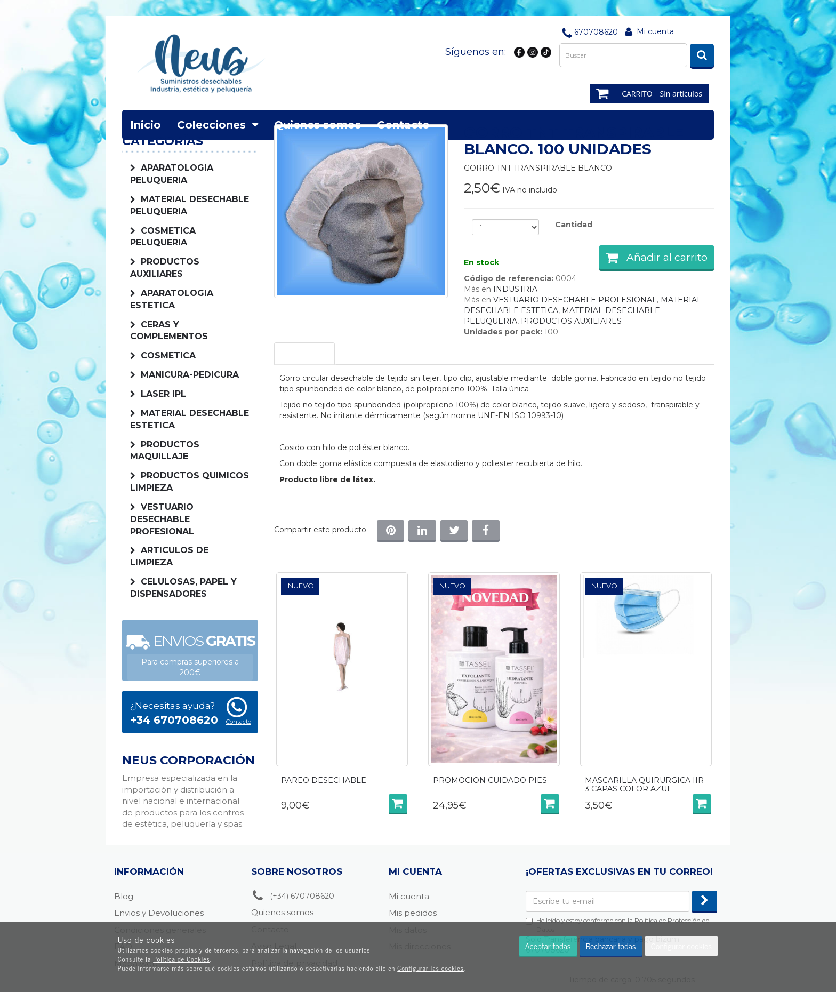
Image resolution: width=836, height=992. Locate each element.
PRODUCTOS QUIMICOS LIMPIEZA (189, 481)
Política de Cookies (181, 959)
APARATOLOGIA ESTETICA (171, 299)
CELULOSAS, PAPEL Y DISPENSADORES (183, 588)
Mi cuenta (655, 31)
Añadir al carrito (657, 257)
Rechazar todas (611, 946)
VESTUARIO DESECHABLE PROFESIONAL (162, 519)
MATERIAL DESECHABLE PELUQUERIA (189, 205)
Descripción (304, 353)
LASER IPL (163, 394)
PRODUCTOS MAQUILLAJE (164, 450)
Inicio (145, 124)
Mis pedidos (413, 913)
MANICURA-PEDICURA (190, 375)
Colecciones (217, 124)
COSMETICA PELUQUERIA (163, 237)
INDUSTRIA (515, 289)
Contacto (403, 124)
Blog (123, 896)
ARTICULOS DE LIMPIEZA (169, 556)
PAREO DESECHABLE (323, 781)
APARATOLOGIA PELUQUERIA (171, 174)
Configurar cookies (681, 946)
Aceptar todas (548, 946)
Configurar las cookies (430, 968)
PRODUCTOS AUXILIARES (571, 321)
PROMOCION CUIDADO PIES (490, 781)
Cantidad (573, 224)
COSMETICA (168, 355)
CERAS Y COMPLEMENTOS (169, 330)
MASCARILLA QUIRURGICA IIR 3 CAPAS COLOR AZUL (644, 785)
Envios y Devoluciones (159, 913)
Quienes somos (317, 124)
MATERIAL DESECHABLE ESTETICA (189, 419)
